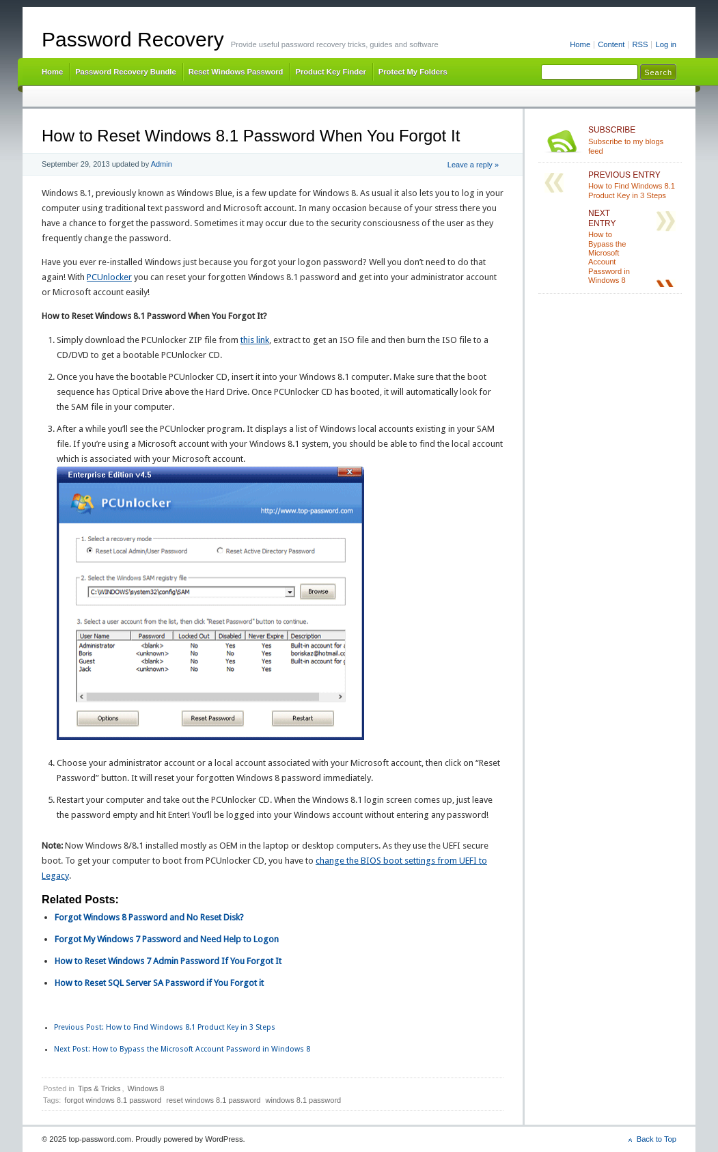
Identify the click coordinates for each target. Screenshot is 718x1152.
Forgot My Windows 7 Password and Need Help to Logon (167, 939)
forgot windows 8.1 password (112, 1100)
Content (611, 44)
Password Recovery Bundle (125, 72)
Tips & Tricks (99, 1088)
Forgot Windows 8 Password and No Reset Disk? (149, 917)
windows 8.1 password (304, 1100)
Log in (665, 44)
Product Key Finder (330, 72)
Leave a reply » (473, 165)
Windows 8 (146, 1088)
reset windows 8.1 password (213, 1100)
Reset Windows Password (236, 72)
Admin (161, 164)
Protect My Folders (412, 72)
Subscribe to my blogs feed (632, 140)
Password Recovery (133, 39)
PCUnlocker (109, 277)
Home (580, 44)
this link (254, 340)
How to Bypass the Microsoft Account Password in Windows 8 (182, 1049)
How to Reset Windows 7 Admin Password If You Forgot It (168, 961)
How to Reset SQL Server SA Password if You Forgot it (159, 983)
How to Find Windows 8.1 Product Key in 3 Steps (164, 1027)
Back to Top (656, 1139)
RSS (640, 44)
